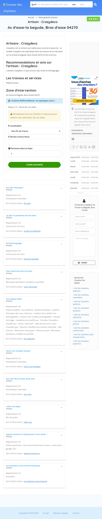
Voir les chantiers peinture (81, 289)
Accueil (31, 17)
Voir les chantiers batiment (81, 342)
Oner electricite (30, 287)
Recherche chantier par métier (79, 280)
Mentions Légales (60, 513)
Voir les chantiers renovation (81, 296)
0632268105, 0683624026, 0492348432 (82, 132)
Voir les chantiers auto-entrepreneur (83, 335)
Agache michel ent (32, 453)
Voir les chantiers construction (81, 329)
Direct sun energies (32, 366)
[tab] (34, 188)
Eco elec (27, 203)
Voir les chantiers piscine (81, 322)
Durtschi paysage (31, 259)
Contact (76, 513)
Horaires (81, 192)
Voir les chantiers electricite (81, 316)
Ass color (28, 394)
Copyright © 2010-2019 (28, 513)
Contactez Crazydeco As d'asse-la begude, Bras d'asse (85, 207)
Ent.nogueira (29, 338)
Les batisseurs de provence (35, 481)
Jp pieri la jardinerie (32, 231)
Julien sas (28, 422)
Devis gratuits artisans (47, 17)
